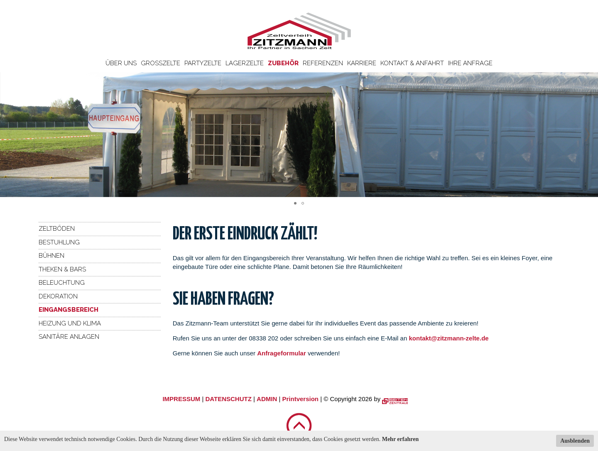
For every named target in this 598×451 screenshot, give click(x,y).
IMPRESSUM (181, 398)
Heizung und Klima (70, 323)
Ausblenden (575, 441)
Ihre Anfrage (470, 63)
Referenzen (323, 63)
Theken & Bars (62, 269)
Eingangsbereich (68, 309)
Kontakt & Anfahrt (412, 63)
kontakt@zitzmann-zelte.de (448, 338)
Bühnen (51, 255)
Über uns (121, 63)
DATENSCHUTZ (228, 398)
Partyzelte (202, 63)
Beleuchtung (62, 282)
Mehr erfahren (400, 439)
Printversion (300, 398)
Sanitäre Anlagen (69, 336)
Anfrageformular (282, 353)
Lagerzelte (244, 63)
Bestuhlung (59, 242)
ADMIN (267, 398)
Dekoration (58, 296)
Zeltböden (57, 228)
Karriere (361, 63)
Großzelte (160, 63)
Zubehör (283, 63)
